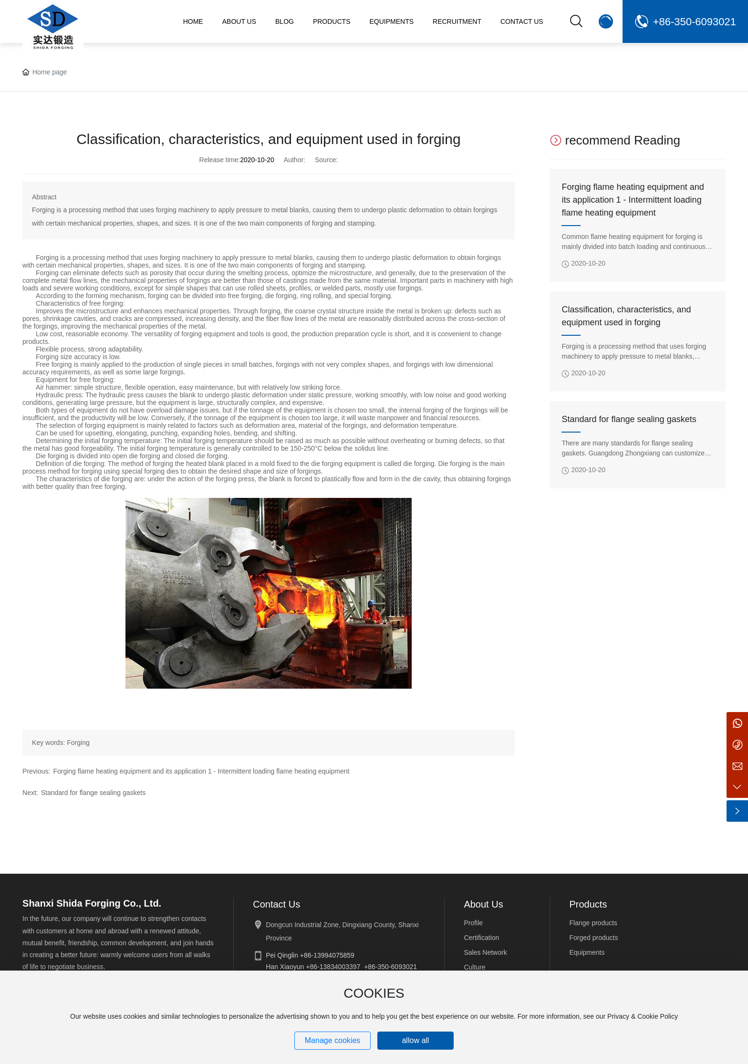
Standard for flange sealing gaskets (93, 792)
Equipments (586, 952)
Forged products (593, 937)
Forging (78, 742)
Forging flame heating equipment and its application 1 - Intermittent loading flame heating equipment (201, 771)
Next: (30, 792)
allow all (415, 1040)
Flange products (593, 923)
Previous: (36, 771)
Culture (474, 967)
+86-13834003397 (333, 967)
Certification (481, 937)
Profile (473, 923)
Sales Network (485, 952)
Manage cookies (333, 1040)
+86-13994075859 (327, 955)
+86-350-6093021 (694, 22)
